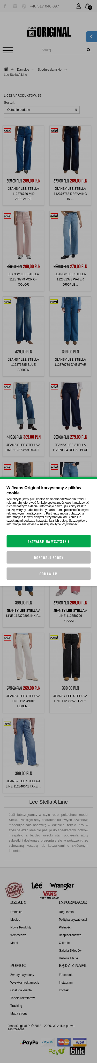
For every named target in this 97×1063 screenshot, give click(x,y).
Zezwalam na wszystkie (48, 541)
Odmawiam (48, 573)
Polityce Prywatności (64, 524)
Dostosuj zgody (48, 557)
